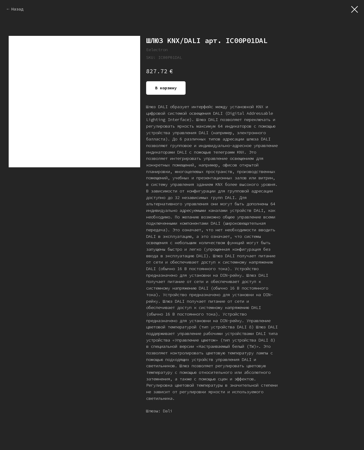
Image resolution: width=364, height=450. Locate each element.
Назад (17, 9)
